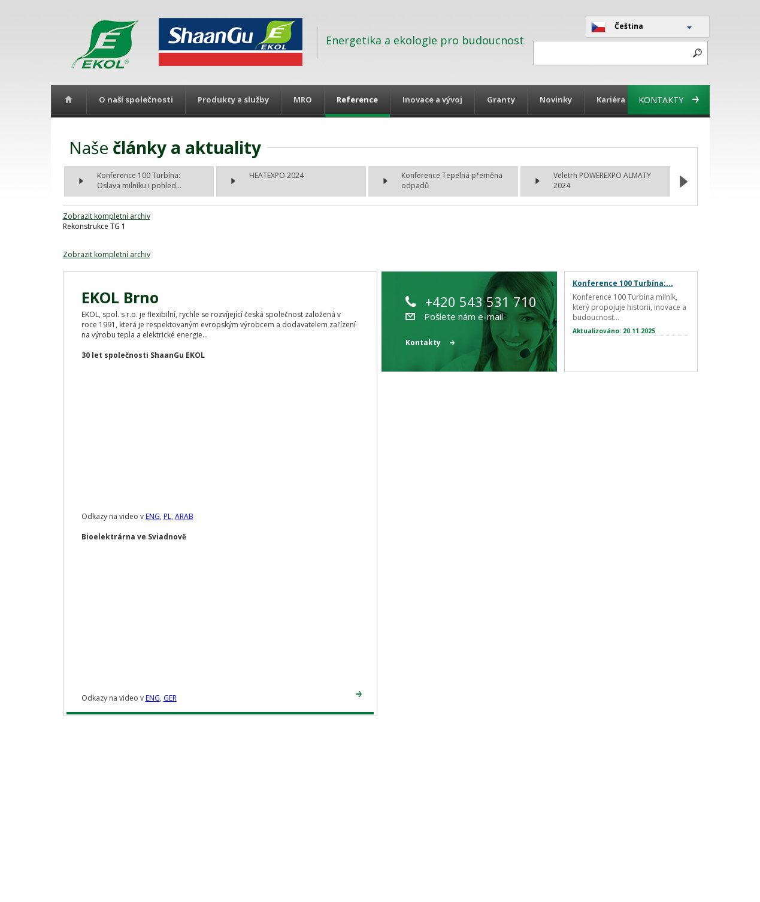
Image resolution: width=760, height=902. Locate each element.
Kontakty (668, 99)
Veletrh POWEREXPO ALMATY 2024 (602, 180)
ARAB (184, 516)
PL (167, 516)
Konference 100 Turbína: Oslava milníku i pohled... (139, 180)
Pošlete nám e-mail (454, 316)
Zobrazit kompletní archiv (106, 216)
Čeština (617, 27)
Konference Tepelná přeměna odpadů (451, 180)
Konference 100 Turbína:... (623, 283)
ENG (153, 516)
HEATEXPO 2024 (276, 175)
